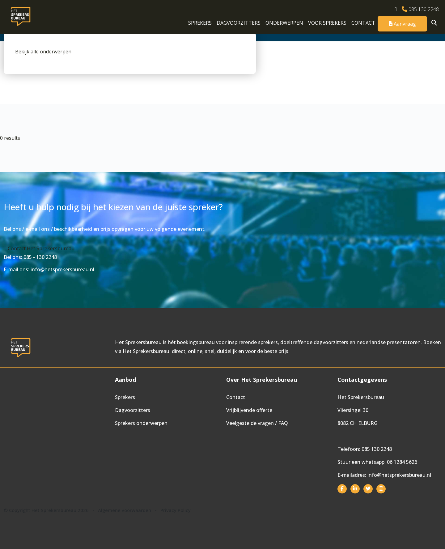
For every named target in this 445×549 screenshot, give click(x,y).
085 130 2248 (420, 9)
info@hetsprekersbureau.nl (399, 475)
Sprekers (200, 22)
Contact (363, 22)
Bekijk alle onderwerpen (43, 51)
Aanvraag (402, 23)
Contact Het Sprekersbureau (41, 248)
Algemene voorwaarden (124, 510)
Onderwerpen (284, 22)
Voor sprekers (327, 22)
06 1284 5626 (402, 462)
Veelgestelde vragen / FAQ (257, 423)
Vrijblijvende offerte (249, 410)
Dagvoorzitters (239, 22)
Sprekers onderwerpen (141, 423)
